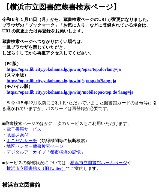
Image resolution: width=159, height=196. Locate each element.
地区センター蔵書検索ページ (35, 146)
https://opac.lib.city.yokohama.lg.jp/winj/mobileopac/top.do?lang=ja (70, 92)
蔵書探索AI (18, 135)
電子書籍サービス (24, 129)
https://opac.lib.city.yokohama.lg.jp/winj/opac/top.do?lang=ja (64, 69)
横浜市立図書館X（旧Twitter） (36, 168)
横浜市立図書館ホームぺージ (98, 162)
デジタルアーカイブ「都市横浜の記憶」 (46, 152)
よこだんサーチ (22, 140)
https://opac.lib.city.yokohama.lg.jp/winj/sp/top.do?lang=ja (61, 80)
